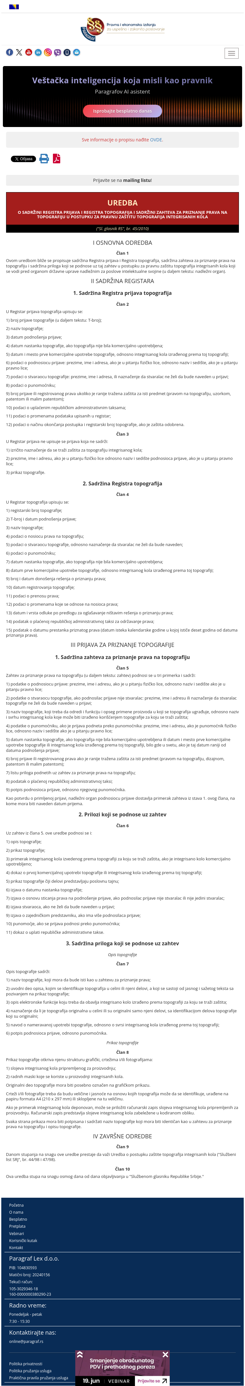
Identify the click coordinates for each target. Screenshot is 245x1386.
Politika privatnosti (25, 1364)
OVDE (156, 140)
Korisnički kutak (23, 1240)
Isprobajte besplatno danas (122, 111)
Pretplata (17, 1226)
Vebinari (16, 1233)
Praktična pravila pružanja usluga (38, 1378)
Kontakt (16, 1247)
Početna (16, 1205)
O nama (16, 1212)
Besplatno (18, 1219)
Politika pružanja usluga (30, 1371)
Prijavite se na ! (122, 180)
